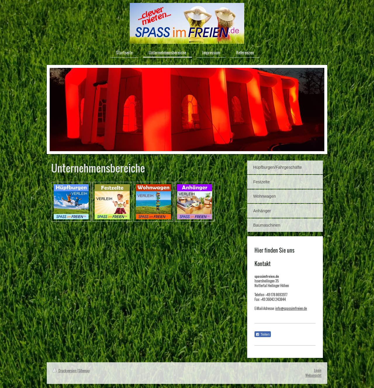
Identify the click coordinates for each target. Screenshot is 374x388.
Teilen (262, 334)
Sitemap (84, 370)
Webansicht (313, 375)
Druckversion (65, 370)
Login (317, 370)
